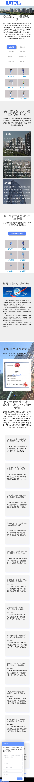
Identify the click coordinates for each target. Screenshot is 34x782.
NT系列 (23, 76)
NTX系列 (23, 87)
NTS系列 (23, 271)
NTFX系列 (23, 98)
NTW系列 (11, 76)
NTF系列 (11, 98)
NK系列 (10, 87)
